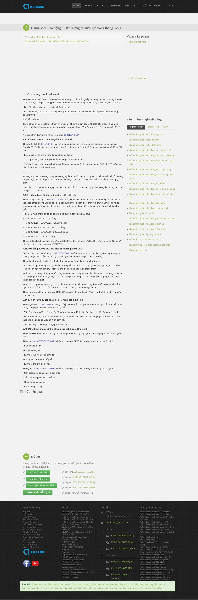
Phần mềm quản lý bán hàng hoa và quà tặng (150, 169)
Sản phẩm (102, 6)
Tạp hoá (26, 512)
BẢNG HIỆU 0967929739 (72, 547)
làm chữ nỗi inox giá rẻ (71, 565)
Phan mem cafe (39, 584)
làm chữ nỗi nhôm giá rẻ (72, 567)
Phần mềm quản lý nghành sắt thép (155, 577)
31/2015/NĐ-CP (45, 304)
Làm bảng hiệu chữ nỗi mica (74, 570)
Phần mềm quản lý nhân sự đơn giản (77, 522)
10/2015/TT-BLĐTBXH (43, 341)
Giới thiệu (88, 6)
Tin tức (158, 6)
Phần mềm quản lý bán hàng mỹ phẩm (147, 183)
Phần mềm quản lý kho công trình (154, 560)
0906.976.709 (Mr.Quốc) (122, 542)
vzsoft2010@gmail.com (117, 522)
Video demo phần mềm (151, 588)
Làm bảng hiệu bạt (70, 575)
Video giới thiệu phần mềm (42, 485)
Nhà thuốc (27, 539)
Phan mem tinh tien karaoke (104, 584)
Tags (165, 127)
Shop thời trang (29, 517)
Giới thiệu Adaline (137, 78)
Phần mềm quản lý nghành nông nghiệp (156, 570)
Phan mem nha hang (81, 584)
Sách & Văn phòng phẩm (33, 529)
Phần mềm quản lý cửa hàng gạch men (156, 524)
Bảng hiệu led (68, 549)
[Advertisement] (73, 70)
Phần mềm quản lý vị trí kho (152, 555)
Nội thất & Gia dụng (31, 534)
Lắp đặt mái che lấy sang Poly (74, 555)
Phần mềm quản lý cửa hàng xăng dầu (156, 557)
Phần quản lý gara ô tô (149, 537)
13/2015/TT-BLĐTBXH (43, 368)
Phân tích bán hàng (137, 42)
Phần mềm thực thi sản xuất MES (154, 547)
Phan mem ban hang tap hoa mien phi (85, 588)
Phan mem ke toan (130, 588)
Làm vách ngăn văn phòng (73, 560)
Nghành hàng (136, 127)
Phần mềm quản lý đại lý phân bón (154, 529)
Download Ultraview (38, 479)
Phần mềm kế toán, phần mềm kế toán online (150, 245)
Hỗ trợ (147, 6)
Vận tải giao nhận (30, 544)
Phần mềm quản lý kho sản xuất (153, 567)
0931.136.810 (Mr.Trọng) (123, 548)
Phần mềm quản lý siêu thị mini (144, 140)
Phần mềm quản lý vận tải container (155, 514)
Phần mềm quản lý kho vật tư (152, 565)
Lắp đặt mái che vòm (71, 557)
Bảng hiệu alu (68, 552)
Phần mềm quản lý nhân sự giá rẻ (76, 517)
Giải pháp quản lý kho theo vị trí (75, 512)
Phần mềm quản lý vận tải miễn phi (155, 580)
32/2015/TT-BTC (63, 253)
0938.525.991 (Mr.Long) (122, 535)
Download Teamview (38, 472)
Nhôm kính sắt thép (31, 547)
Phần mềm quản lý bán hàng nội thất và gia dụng (152, 189)
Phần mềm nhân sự (138, 250)
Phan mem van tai (112, 588)
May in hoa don (126, 584)
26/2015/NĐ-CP (45, 144)
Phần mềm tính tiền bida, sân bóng (145, 239)
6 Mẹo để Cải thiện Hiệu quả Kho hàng (79, 514)
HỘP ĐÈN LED (68, 542)
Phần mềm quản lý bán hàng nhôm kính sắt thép (151, 218)
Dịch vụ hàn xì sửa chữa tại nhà (75, 537)
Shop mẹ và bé (29, 542)
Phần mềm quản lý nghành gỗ (152, 575)
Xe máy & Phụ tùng (31, 522)
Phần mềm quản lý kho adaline (153, 562)
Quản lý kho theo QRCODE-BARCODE (156, 552)
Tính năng (116, 6)
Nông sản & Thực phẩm (33, 537)
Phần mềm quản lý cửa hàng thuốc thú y (157, 527)
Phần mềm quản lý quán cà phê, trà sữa (147, 229)
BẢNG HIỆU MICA (70, 544)
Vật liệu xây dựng (30, 519)
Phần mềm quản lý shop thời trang (145, 145)
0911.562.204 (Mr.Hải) (122, 568)
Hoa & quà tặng (29, 527)
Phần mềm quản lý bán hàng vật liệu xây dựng (151, 150)
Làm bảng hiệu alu (70, 577)
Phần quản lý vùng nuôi (150, 539)
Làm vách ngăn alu (70, 562)
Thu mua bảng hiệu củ (71, 539)
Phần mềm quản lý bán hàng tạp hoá (146, 134)
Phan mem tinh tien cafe (59, 584)
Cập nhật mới (132, 6)
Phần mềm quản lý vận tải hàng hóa (155, 512)
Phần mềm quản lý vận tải (141, 213)
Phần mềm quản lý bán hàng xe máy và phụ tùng (151, 155)
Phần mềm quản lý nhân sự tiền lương (78, 519)
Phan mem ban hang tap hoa (53, 588)
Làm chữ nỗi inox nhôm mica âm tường (78, 572)
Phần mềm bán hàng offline (151, 549)
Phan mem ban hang (144, 584)
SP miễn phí (153, 127)
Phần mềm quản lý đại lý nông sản (154, 522)
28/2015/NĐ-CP (71, 135)
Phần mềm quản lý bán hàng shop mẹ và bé (149, 208)
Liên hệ (169, 6)
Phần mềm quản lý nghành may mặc (155, 572)
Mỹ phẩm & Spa (30, 532)
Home (76, 6)
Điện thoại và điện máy (33, 524)
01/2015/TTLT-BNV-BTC (57, 199)
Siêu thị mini (28, 514)
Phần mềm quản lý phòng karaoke (145, 234)
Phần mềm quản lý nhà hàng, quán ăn (146, 224)
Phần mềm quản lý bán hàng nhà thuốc (147, 203)
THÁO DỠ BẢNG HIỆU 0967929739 (77, 524)
